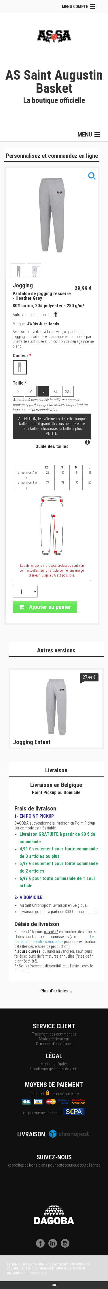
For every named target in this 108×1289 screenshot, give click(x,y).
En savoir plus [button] (36, 1273)
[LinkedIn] (54, 1246)
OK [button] (54, 1285)
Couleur (22, 356)
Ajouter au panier (45, 607)
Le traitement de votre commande (54, 939)
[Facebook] (42, 1246)
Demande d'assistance (54, 1044)
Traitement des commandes (54, 1034)
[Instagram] (66, 1246)
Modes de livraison (54, 1039)
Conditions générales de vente (54, 1069)
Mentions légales (54, 1064)
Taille (20, 383)
